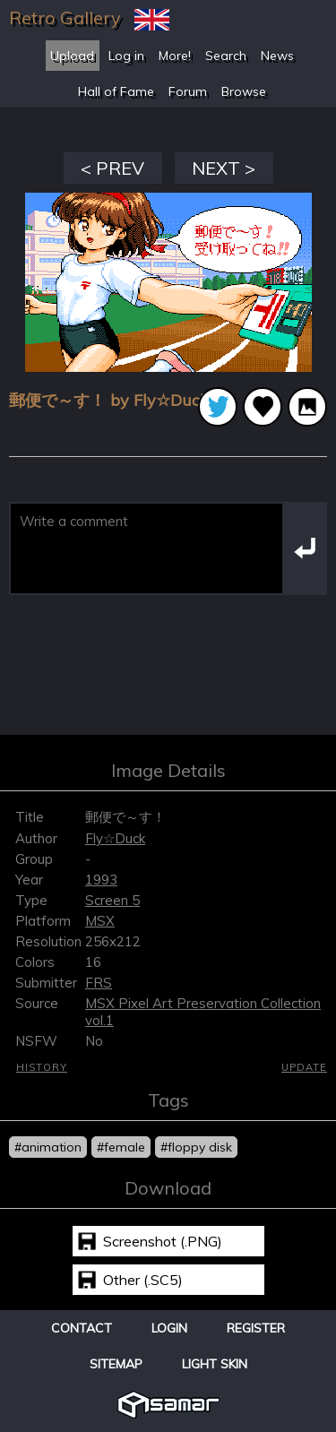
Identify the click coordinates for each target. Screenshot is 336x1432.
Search (225, 55)
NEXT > (223, 168)
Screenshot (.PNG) (162, 1241)
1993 (101, 879)
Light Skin (214, 1364)
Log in (126, 55)
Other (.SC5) (143, 1280)
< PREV (112, 168)
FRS (98, 982)
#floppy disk (196, 1147)
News (277, 55)
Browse (243, 91)
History (41, 1067)
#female (121, 1147)
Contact (81, 1328)
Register (256, 1328)
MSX (100, 920)
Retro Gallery (65, 17)
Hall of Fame (116, 91)
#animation (48, 1147)
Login (169, 1328)
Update (304, 1067)
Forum (187, 91)
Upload (72, 55)
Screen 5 (112, 900)
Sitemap (116, 1364)
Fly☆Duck (115, 838)
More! (175, 55)
